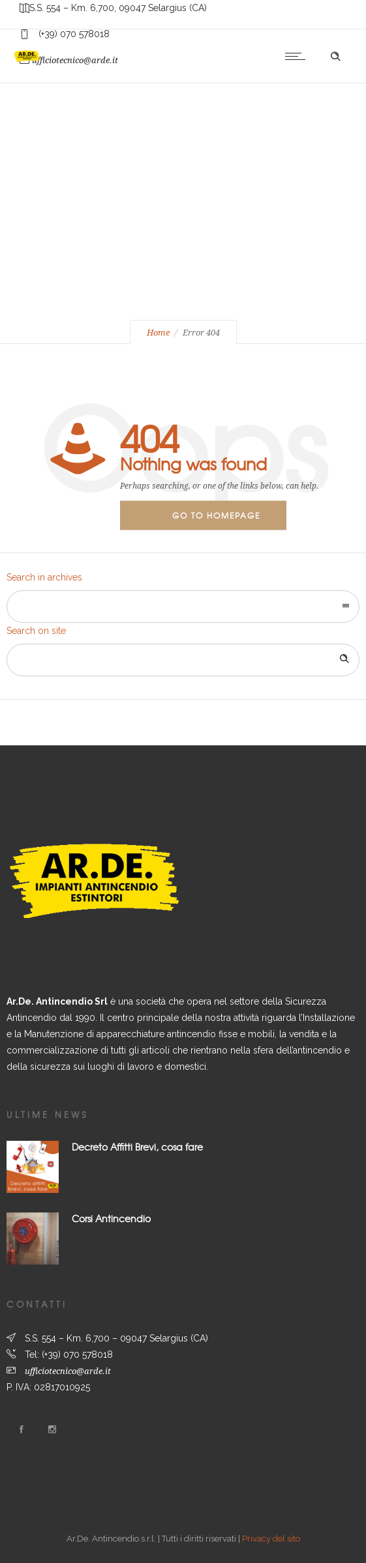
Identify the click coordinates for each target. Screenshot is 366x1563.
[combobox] (183, 606)
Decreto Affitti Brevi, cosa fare (137, 1146)
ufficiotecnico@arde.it (68, 1371)
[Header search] (335, 56)
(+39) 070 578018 (77, 1354)
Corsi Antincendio (111, 1218)
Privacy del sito (271, 1538)
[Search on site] (183, 660)
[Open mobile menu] (298, 56)
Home (158, 332)
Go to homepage (216, 515)
